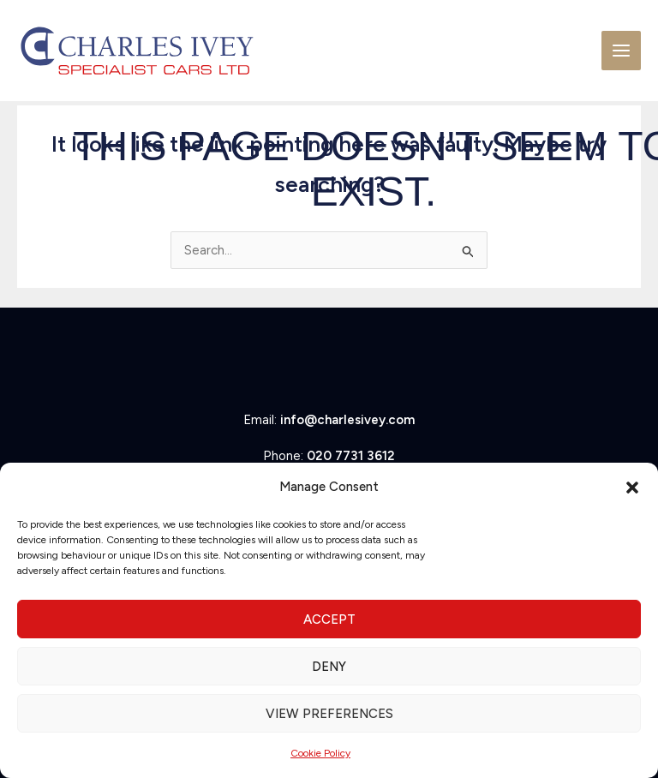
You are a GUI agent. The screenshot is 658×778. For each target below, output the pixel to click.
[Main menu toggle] (621, 51)
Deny (329, 666)
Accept (329, 619)
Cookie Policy (320, 753)
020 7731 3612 (351, 456)
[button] (632, 487)
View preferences (329, 713)
